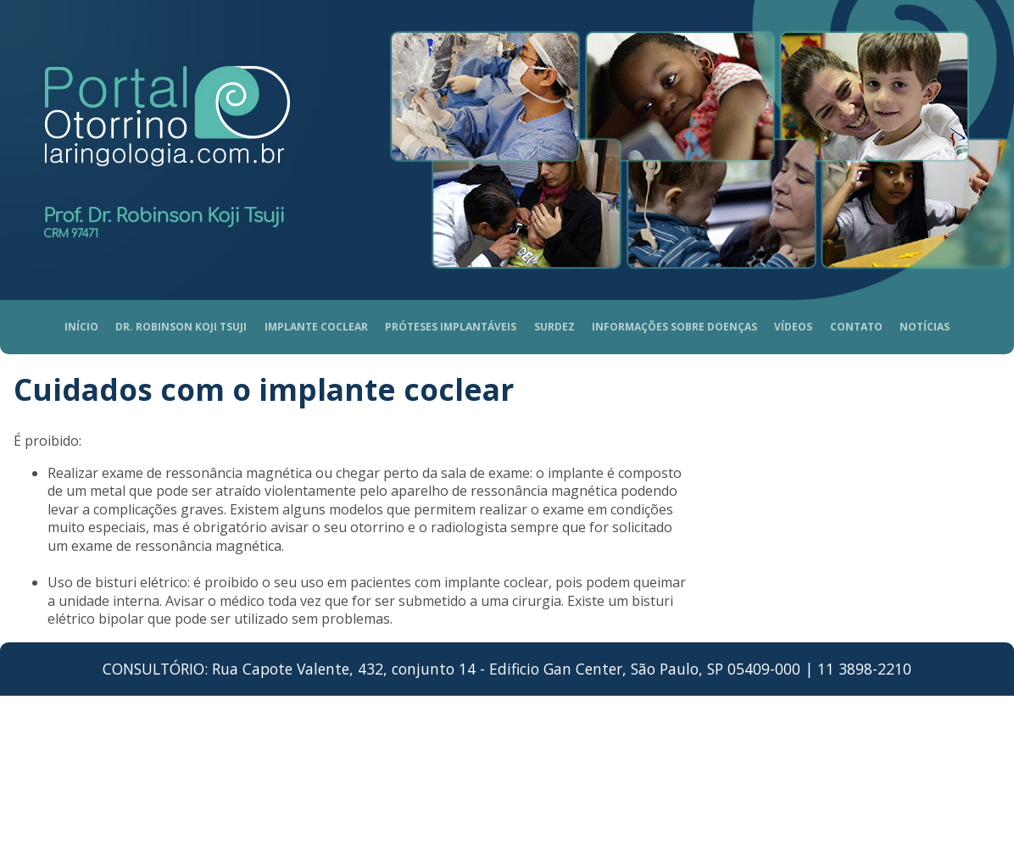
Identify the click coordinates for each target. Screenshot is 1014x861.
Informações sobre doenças (674, 326)
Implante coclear (316, 326)
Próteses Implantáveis (450, 326)
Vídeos (793, 326)
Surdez (554, 326)
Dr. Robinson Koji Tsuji (181, 326)
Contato (856, 326)
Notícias (925, 326)
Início (81, 326)
